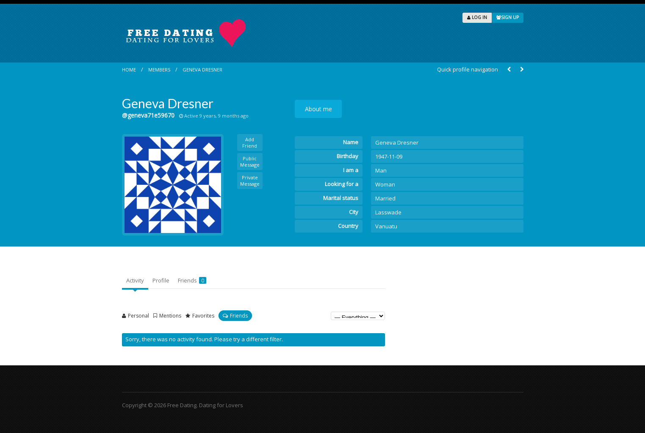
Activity (135, 280)
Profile (160, 280)
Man (381, 170)
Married (385, 198)
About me (318, 109)
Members (159, 69)
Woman (385, 184)
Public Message (250, 161)
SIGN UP (507, 17)
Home (129, 69)
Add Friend (249, 142)
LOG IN (477, 17)
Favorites (203, 315)
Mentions (170, 315)
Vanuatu (386, 226)
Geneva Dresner (202, 69)
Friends (192, 280)
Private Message (250, 180)
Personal (138, 315)
